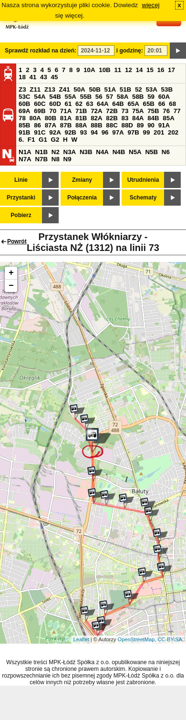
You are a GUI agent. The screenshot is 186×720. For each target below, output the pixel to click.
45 (54, 77)
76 (166, 111)
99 (146, 132)
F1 (31, 139)
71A (66, 111)
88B (96, 125)
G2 (55, 139)
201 (159, 132)
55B (86, 96)
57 (109, 96)
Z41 (64, 89)
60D (55, 103)
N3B (86, 152)
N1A (25, 152)
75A (138, 111)
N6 (166, 152)
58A (122, 96)
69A (24, 111)
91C (39, 132)
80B (50, 118)
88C (111, 125)
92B (70, 132)
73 (124, 111)
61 (68, 103)
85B (24, 125)
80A (35, 118)
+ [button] (11, 273)
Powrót (17, 241)
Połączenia (82, 197)
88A (81, 125)
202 (173, 132)
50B (94, 89)
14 (139, 69)
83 (124, 118)
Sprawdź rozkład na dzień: (40, 50)
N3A (69, 152)
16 (161, 69)
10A (89, 69)
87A (50, 125)
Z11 (35, 89)
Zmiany (82, 180)
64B (118, 103)
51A (110, 89)
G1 (43, 139)
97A (118, 132)
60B (24, 103)
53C (24, 96)
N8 (56, 159)
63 (89, 103)
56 (99, 96)
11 (117, 69)
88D (127, 125)
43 (43, 77)
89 (140, 125)
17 (171, 69)
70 (52, 111)
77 (177, 111)
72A (96, 111)
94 (94, 132)
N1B (41, 152)
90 (151, 125)
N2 (56, 152)
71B (81, 111)
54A (39, 96)
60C (39, 103)
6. (21, 139)
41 (33, 77)
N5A (135, 152)
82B (111, 118)
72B (111, 111)
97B (133, 132)
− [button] (11, 286)
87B (66, 125)
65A (133, 103)
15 (150, 69)
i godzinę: (129, 50)
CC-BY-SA (169, 639)
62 (79, 103)
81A (66, 118)
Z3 (22, 89)
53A (151, 89)
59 (151, 96)
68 (172, 103)
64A (102, 103)
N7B (41, 159)
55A (70, 96)
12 (128, 69)
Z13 (49, 89)
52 (138, 89)
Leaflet (81, 639)
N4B (119, 152)
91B (24, 132)
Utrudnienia (143, 180)
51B (125, 89)
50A (79, 89)
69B (39, 111)
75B (153, 111)
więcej (151, 5)
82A (96, 118)
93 (83, 132)
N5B (151, 152)
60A (164, 96)
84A (138, 118)
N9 (67, 159)
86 (37, 125)
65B (149, 103)
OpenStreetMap (136, 639)
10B (104, 69)
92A (55, 132)
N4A (102, 152)
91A (164, 125)
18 (22, 77)
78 (22, 118)
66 (161, 103)
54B (55, 96)
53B (167, 89)
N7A (25, 159)
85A (168, 118)
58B (138, 96)
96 (105, 132)
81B (81, 118)
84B (153, 118)
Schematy (143, 197)
